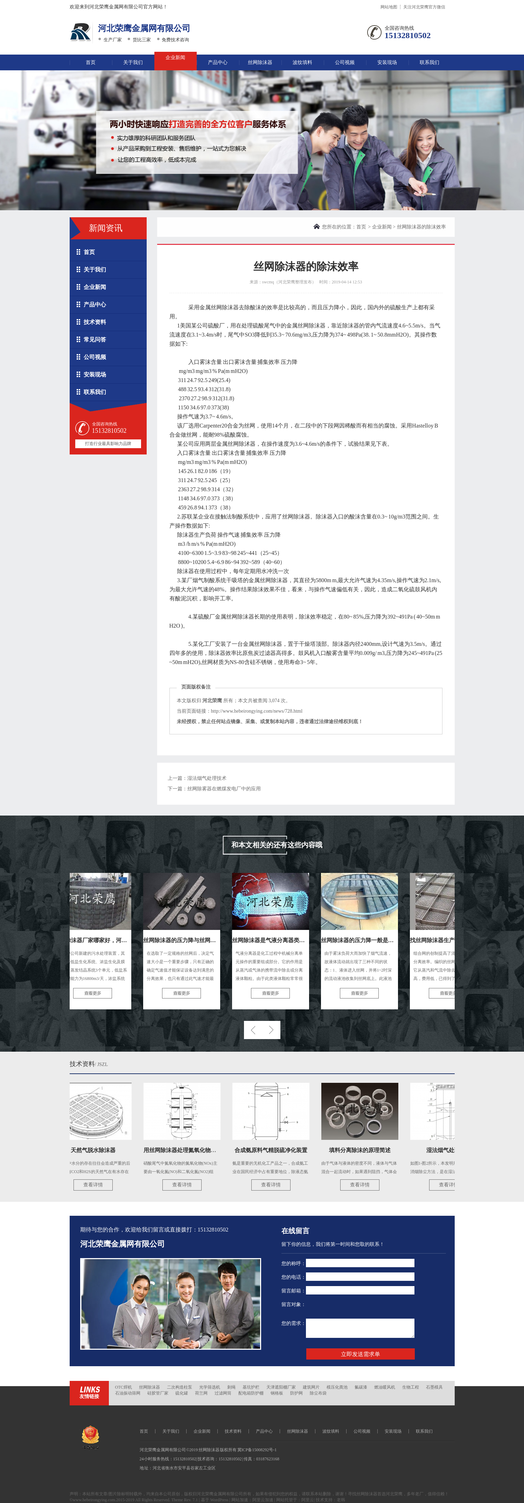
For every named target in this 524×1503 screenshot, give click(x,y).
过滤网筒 (223, 1393)
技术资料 (95, 322)
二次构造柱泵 (179, 1387)
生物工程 (410, 1387)
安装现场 (387, 62)
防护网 (296, 1393)
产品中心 (218, 62)
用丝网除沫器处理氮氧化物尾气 (186, 1150)
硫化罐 (181, 1393)
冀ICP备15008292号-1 (257, 1449)
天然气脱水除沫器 (96, 1150)
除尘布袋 (318, 1393)
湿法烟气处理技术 (206, 778)
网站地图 (388, 7)
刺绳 (231, 1387)
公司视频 (345, 62)
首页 (91, 62)
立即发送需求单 (360, 1354)
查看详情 (96, 1184)
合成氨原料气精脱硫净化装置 (274, 1150)
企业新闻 (175, 57)
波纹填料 (302, 62)
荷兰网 (201, 1393)
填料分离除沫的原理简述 (363, 1150)
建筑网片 (311, 1387)
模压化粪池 (337, 1387)
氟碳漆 (361, 1387)
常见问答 (95, 340)
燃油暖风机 (384, 1387)
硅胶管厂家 (157, 1393)
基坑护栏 (251, 1387)
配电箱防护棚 (251, 1393)
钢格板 (277, 1393)
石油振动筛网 (127, 1393)
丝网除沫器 (260, 62)
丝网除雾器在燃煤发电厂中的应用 (224, 788)
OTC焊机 (123, 1387)
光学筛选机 (209, 1387)
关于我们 (133, 62)
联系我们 (429, 62)
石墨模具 (434, 1387)
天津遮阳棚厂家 (281, 1387)
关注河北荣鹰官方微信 (424, 7)
